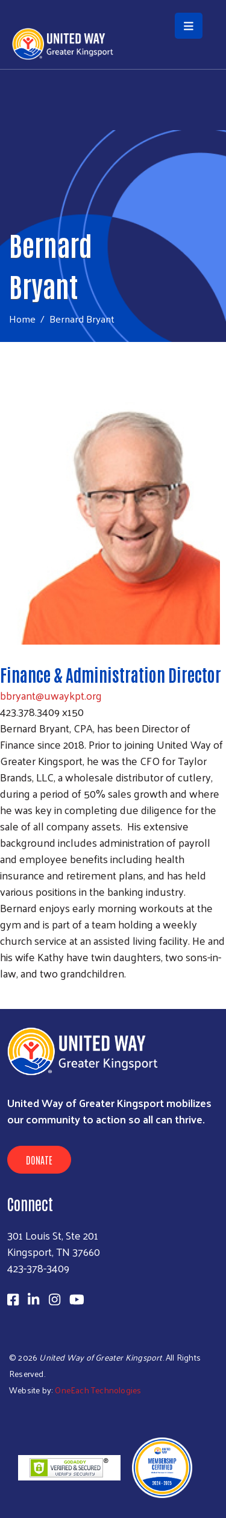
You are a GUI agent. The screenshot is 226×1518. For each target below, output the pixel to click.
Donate (39, 1160)
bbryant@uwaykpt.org (51, 695)
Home (22, 318)
